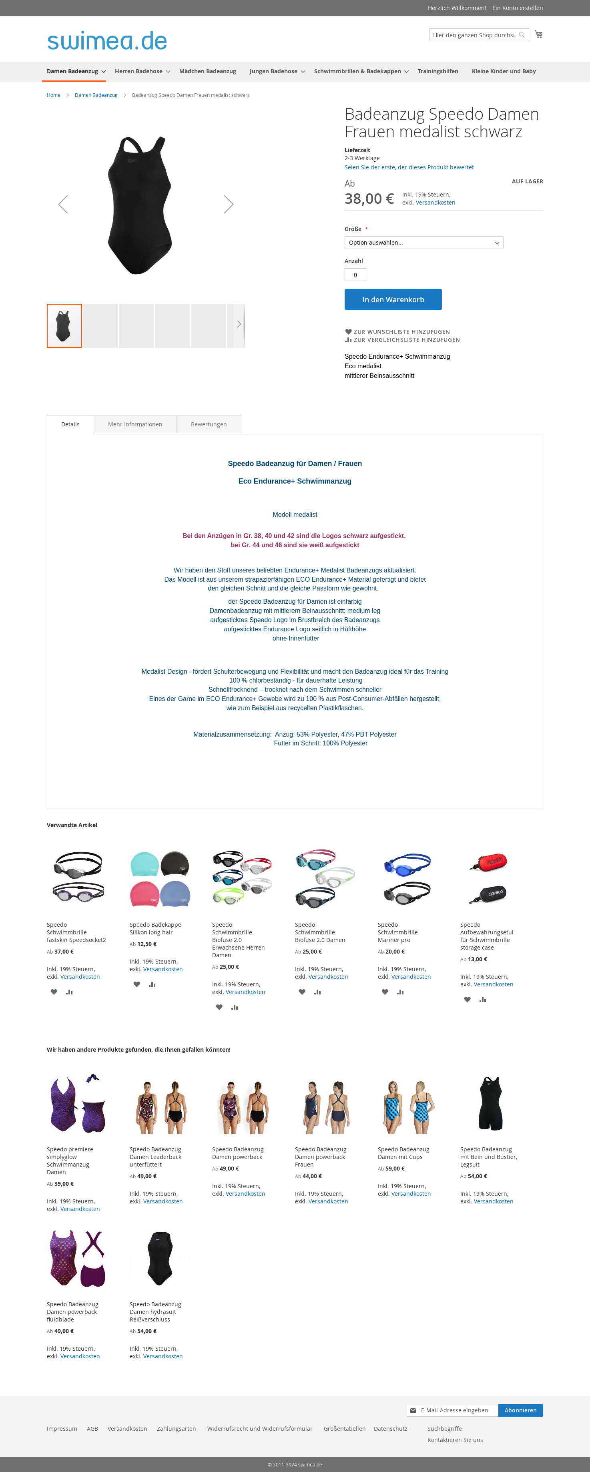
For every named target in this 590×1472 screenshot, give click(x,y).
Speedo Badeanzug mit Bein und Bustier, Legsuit (488, 1156)
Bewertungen (209, 424)
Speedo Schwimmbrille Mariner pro (398, 932)
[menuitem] (74, 72)
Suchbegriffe (444, 1428)
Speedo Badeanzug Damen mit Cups (403, 1153)
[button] (63, 204)
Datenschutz (390, 1428)
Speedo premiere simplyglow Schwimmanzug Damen (70, 1160)
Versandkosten (436, 202)
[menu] (295, 72)
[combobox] (479, 34)
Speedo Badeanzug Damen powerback (238, 1153)
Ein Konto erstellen (517, 8)
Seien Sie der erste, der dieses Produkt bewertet (409, 167)
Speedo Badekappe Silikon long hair (155, 928)
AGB (92, 1428)
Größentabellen (345, 1428)
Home (53, 95)
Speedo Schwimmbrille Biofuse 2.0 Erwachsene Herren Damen (238, 940)
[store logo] (107, 38)
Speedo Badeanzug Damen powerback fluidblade (72, 1311)
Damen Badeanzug (96, 95)
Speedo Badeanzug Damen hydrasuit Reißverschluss (155, 1311)
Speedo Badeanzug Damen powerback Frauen (321, 1156)
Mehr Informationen (135, 424)
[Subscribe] (520, 1410)
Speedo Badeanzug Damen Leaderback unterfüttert (155, 1156)
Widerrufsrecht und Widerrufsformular (260, 1428)
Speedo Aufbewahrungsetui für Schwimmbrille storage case (487, 936)
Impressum (62, 1428)
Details (70, 424)
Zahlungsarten (177, 1428)
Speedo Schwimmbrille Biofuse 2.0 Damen (320, 932)
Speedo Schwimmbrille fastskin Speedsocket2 (76, 932)
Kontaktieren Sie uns (455, 1440)
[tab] (70, 424)
